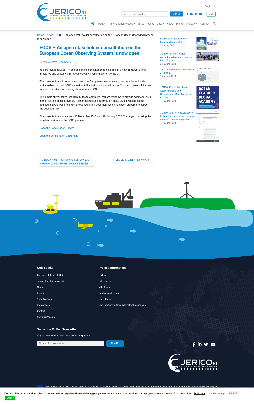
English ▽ (210, 6)
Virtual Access (146, 23)
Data (159, 23)
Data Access (43, 305)
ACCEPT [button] (10, 398)
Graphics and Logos (109, 293)
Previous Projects (46, 317)
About (100, 23)
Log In (211, 14)
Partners (103, 275)
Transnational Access (120, 23)
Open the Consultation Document (59, 135)
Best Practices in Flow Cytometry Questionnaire (122, 305)
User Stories (105, 299)
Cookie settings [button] (217, 393)
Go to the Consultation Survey (57, 128)
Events (179, 23)
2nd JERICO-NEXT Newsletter (133, 159)
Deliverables (105, 281)
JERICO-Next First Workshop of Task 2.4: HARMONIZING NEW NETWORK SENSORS (64, 161)
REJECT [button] (233, 393)
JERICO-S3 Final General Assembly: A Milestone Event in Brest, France (176, 57)
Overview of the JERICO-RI (50, 275)
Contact (204, 23)
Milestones (104, 287)
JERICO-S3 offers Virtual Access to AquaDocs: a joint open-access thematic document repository (177, 116)
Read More (199, 393)
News (170, 23)
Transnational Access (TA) (50, 281)
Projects (191, 23)
